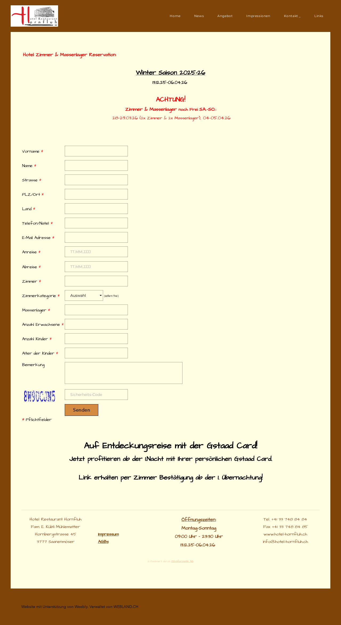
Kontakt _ (292, 16)
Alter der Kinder (40, 353)
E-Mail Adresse (38, 238)
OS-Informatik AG (182, 561)
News (199, 16)
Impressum (108, 534)
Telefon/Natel (37, 223)
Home (175, 16)
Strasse (31, 180)
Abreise (31, 267)
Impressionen (258, 16)
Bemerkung (33, 365)
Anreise (31, 252)
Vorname (32, 151)
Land (28, 209)
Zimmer (31, 281)
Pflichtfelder (37, 419)
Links (318, 16)
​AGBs (103, 542)
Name (29, 166)
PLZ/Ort (33, 194)
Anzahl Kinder (37, 339)
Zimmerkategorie (41, 296)
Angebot (225, 16)
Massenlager (36, 310)
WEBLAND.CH (125, 606)
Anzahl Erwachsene (43, 324)
